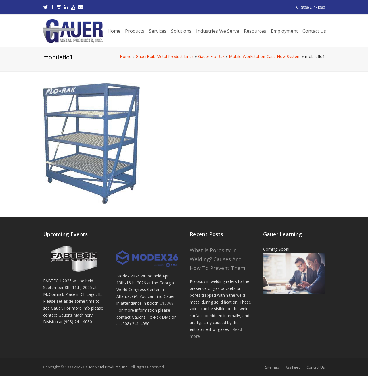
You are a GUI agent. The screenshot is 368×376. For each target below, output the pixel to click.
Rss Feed (293, 367)
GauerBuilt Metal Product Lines (165, 56)
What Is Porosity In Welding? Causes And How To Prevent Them (217, 259)
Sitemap (272, 367)
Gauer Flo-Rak (211, 56)
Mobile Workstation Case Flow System (265, 56)
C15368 (167, 303)
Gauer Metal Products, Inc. (106, 366)
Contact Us (315, 367)
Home (125, 56)
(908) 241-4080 (313, 7)
